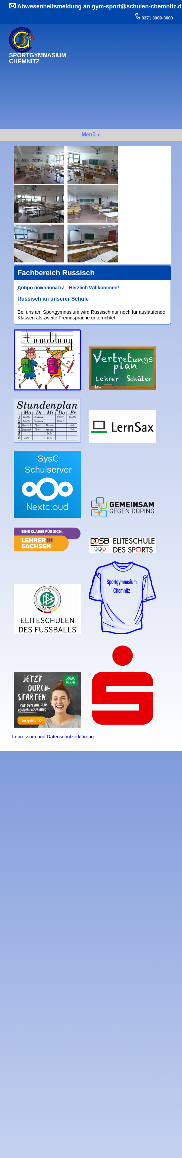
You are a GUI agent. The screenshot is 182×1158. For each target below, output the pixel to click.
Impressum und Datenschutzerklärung (53, 736)
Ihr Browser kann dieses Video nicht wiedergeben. (123, 50)
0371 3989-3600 (156, 17)
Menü (89, 134)
